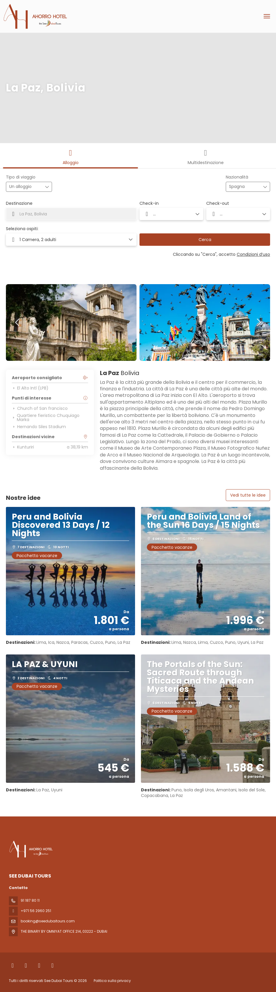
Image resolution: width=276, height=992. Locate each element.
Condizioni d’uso (253, 254)
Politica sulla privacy (112, 980)
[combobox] (244, 186)
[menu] (267, 16)
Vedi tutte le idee (248, 495)
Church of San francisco (40, 408)
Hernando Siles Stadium (39, 427)
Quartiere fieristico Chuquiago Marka (45, 417)
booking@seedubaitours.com (48, 921)
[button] (18, 322)
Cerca (205, 240)
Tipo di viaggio (20, 177)
